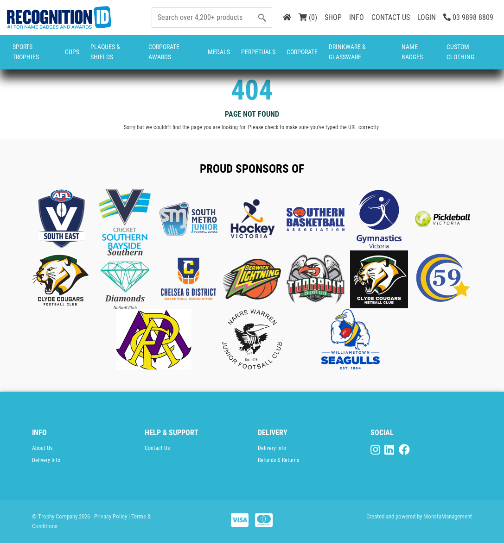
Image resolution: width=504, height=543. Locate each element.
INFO (356, 17)
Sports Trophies (26, 52)
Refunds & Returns (278, 460)
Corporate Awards (163, 52)
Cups (72, 52)
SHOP (333, 17)
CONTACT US (390, 17)
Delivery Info (46, 460)
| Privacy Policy (109, 516)
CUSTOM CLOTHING (460, 52)
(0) (308, 17)
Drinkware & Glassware (347, 52)
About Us (42, 448)
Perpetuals (258, 52)
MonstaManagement (447, 516)
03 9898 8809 (468, 17)
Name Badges (412, 52)
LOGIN (426, 17)
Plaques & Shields (105, 52)
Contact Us (157, 448)
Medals (219, 52)
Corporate (302, 52)
